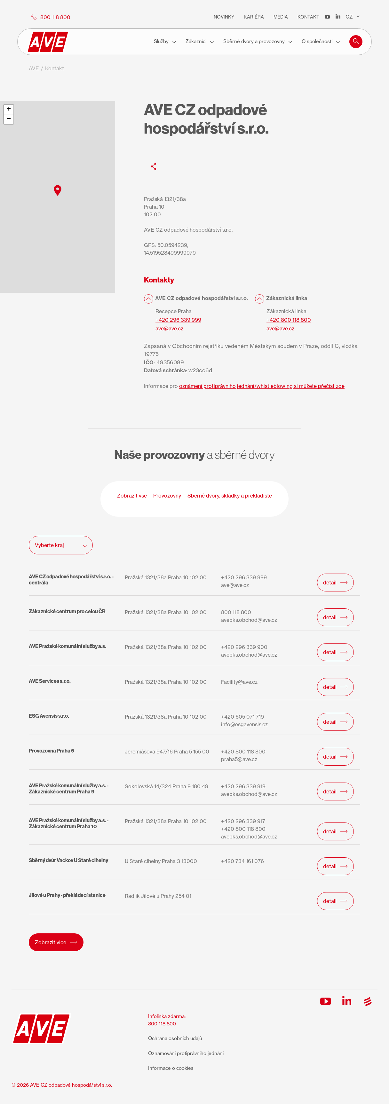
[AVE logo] (48, 42)
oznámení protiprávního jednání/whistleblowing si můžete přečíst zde (262, 386)
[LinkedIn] (338, 17)
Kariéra (254, 16)
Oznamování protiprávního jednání (186, 1053)
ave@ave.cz (169, 328)
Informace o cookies (171, 1068)
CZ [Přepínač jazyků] (352, 16)
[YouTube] (327, 17)
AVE (34, 68)
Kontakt (308, 16)
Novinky (224, 16)
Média (281, 16)
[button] (355, 40)
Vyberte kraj (61, 545)
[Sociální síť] (153, 166)
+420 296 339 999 (178, 320)
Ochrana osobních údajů (175, 1038)
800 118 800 (162, 1024)
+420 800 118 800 (288, 320)
